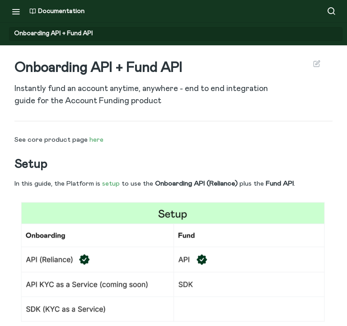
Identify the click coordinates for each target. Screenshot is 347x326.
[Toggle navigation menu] (16, 11)
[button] (173, 261)
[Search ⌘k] (331, 11)
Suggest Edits (316, 63)
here (96, 139)
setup (111, 183)
